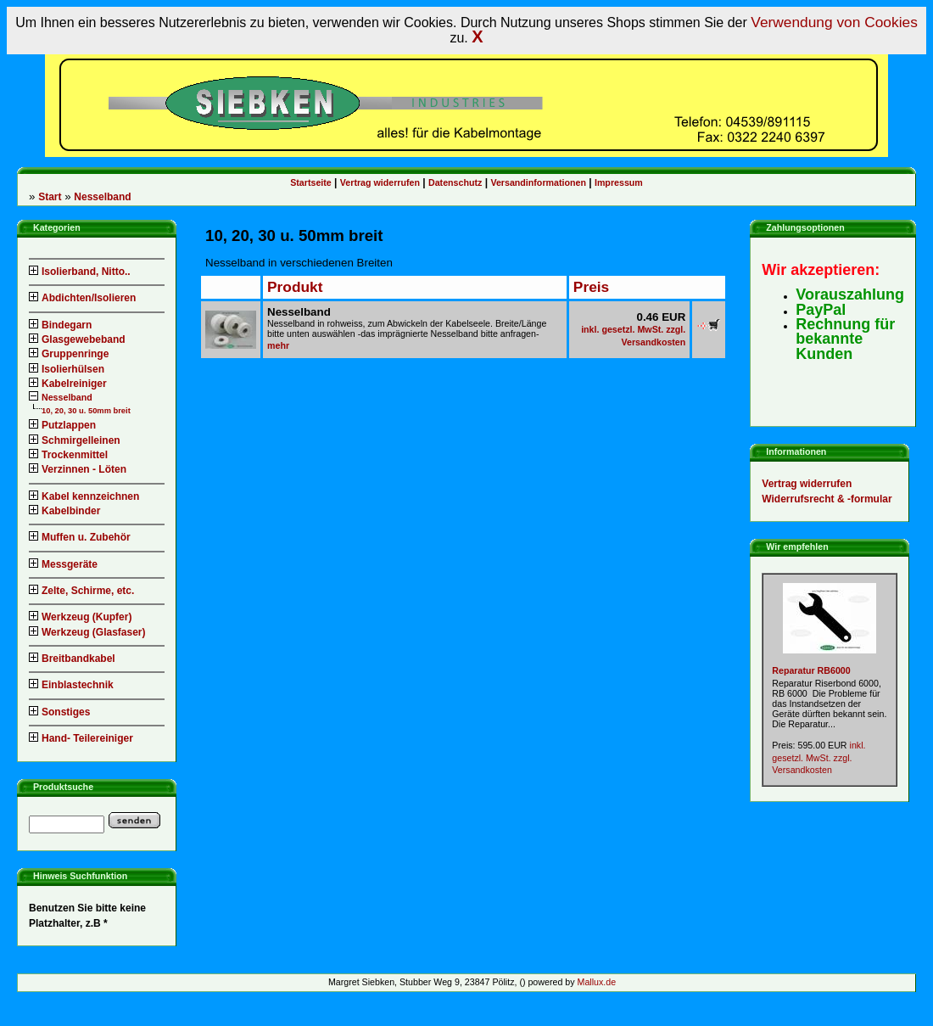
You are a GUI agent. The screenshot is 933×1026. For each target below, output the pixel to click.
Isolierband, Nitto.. (80, 272)
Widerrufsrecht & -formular (826, 499)
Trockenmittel (68, 455)
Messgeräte (63, 564)
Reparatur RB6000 (811, 670)
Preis (591, 286)
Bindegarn (60, 325)
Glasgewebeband (77, 339)
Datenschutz (455, 182)
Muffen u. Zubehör (80, 537)
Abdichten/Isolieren (82, 298)
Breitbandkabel (72, 658)
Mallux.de (597, 982)
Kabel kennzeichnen (84, 496)
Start (49, 197)
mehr (278, 345)
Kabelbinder (64, 511)
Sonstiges (59, 712)
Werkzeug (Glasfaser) (87, 632)
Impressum (619, 182)
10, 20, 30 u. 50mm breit (86, 410)
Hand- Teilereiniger (81, 738)
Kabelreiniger (68, 384)
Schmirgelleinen (74, 440)
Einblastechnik (71, 685)
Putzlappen (62, 425)
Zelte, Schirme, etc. (81, 591)
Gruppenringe (69, 354)
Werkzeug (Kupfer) (80, 617)
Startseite (311, 182)
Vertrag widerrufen (380, 182)
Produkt (294, 286)
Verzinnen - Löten (77, 469)
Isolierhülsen (66, 369)
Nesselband (102, 197)
